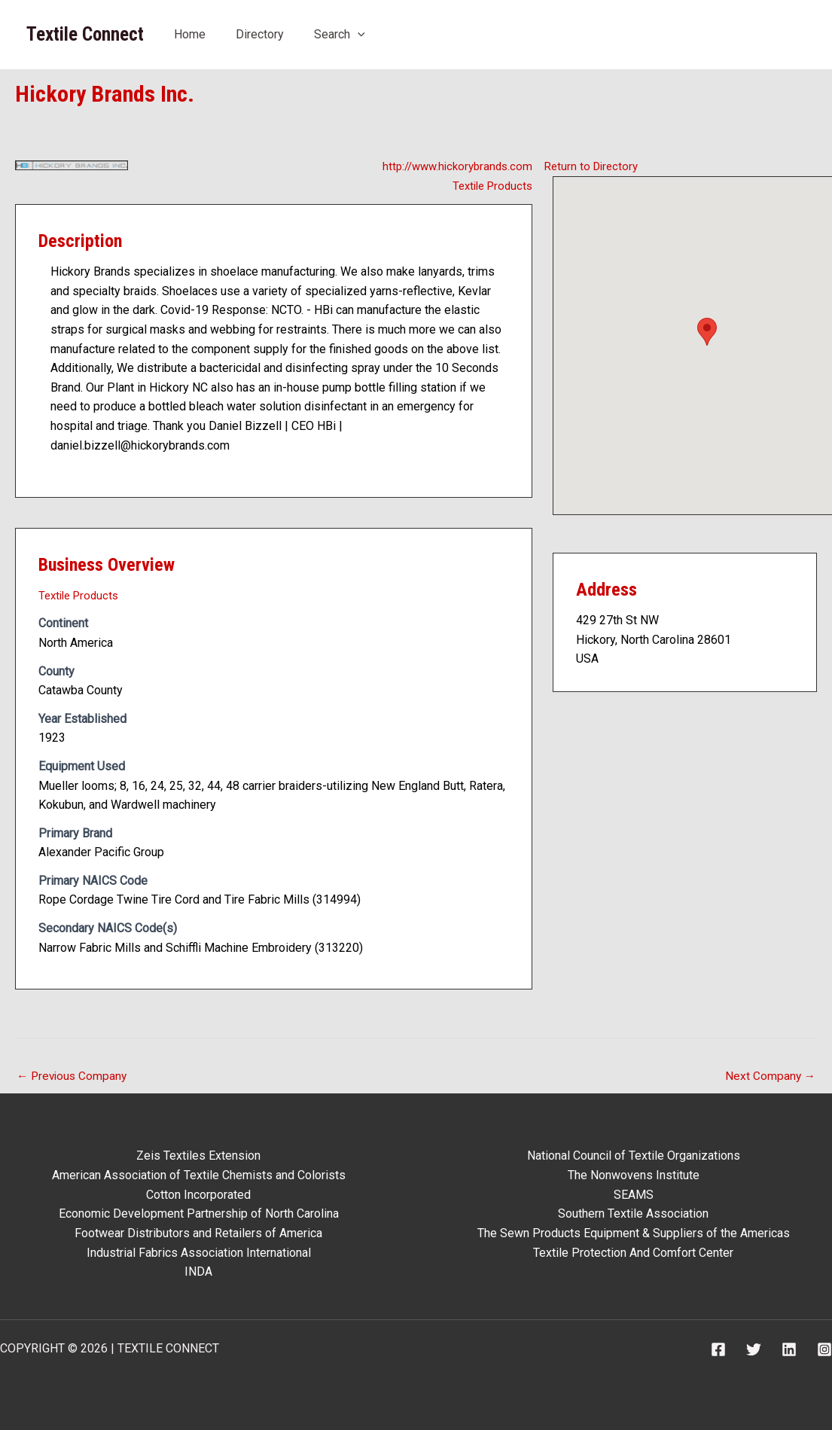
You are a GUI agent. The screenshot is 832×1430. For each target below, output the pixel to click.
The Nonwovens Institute (633, 1175)
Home (190, 34)
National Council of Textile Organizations (633, 1156)
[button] (707, 332)
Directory (260, 34)
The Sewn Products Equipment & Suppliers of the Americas (633, 1233)
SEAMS (634, 1195)
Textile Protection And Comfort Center (633, 1253)
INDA (198, 1271)
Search (339, 34)
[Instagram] (824, 1349)
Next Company (769, 1076)
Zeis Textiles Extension (198, 1156)
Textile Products (489, 185)
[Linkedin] (789, 1349)
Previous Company (74, 1076)
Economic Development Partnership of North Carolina (199, 1214)
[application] (357, 34)
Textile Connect (85, 34)
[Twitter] (753, 1349)
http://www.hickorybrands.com (452, 166)
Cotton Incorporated (198, 1195)
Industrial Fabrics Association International (199, 1253)
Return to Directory (593, 166)
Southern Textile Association (633, 1214)
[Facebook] (718, 1349)
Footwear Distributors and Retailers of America (198, 1233)
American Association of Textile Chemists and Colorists (199, 1175)
